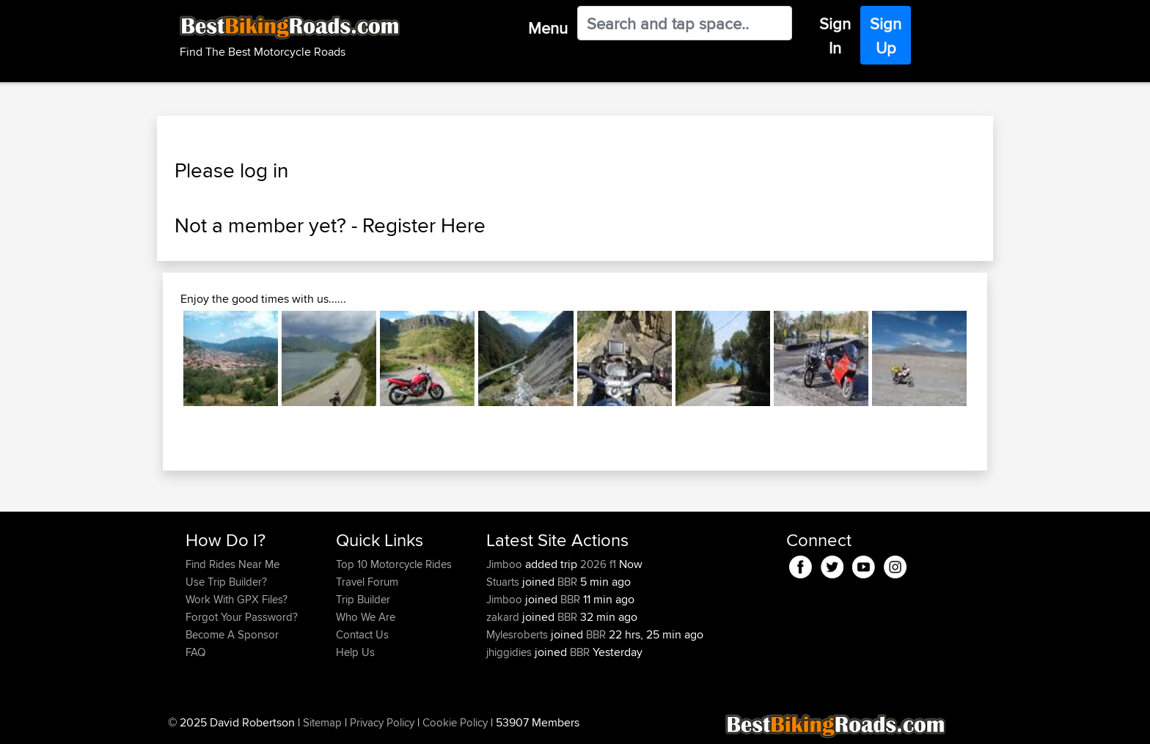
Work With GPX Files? (237, 599)
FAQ (195, 652)
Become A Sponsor (232, 634)
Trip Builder (363, 599)
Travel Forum (367, 581)
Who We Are (365, 617)
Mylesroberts (518, 634)
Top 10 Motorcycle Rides (394, 564)
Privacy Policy (382, 722)
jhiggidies (510, 652)
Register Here (424, 225)
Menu (548, 28)
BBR (567, 581)
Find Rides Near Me (232, 564)
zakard (504, 617)
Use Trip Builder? (226, 581)
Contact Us (362, 634)
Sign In (835, 35)
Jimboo (505, 564)
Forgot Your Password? (242, 617)
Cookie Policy (455, 722)
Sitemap (322, 722)
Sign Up (885, 35)
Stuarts (504, 581)
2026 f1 (598, 564)
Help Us (355, 652)
